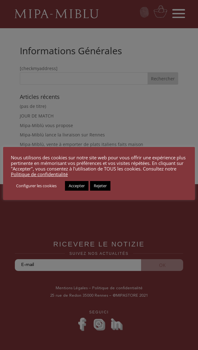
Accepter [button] (77, 185)
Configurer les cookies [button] (36, 185)
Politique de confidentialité (39, 174)
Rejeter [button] (100, 185)
